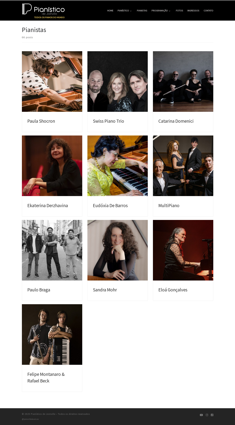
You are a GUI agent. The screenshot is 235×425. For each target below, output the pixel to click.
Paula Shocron (41, 121)
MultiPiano (168, 205)
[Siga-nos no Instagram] (207, 415)
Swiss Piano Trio (108, 121)
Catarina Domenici (176, 121)
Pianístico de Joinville (43, 414)
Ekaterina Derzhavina (47, 205)
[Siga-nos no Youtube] (201, 415)
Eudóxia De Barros (110, 205)
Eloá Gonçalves (172, 290)
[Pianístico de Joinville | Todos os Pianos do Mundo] (43, 10)
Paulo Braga (38, 290)
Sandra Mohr (105, 290)
